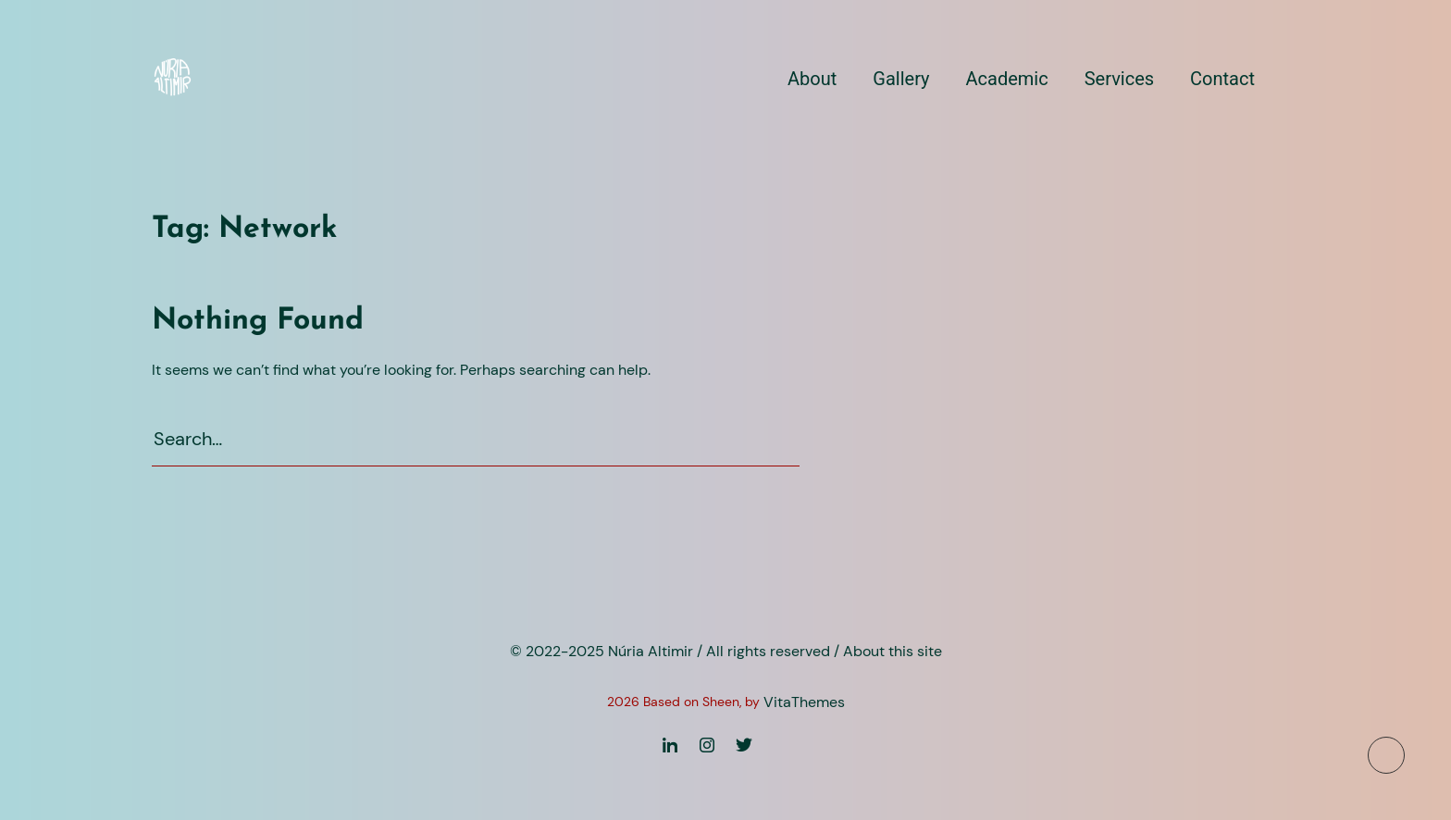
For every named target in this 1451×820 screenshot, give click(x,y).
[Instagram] (707, 745)
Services (1119, 79)
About (812, 79)
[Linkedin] (670, 745)
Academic (1007, 79)
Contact (1222, 79)
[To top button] (1386, 755)
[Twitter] (744, 745)
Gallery (901, 79)
